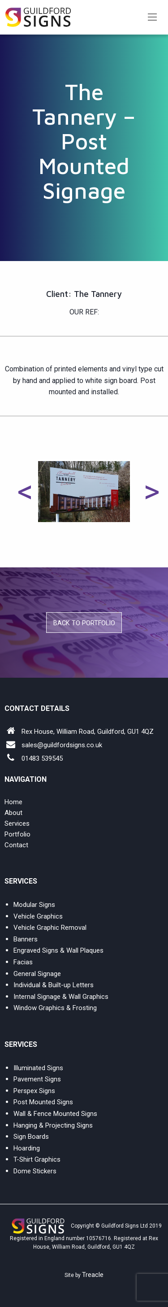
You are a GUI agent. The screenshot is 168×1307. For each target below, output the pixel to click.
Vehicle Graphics (38, 916)
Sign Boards (31, 1137)
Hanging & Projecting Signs (53, 1125)
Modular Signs (34, 905)
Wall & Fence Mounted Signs (55, 1114)
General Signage (37, 974)
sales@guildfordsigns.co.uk (62, 745)
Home (13, 802)
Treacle (92, 1275)
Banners (25, 939)
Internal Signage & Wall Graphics (60, 997)
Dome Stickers (34, 1171)
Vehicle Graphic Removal (49, 928)
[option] (84, 492)
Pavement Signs (37, 1079)
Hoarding (26, 1148)
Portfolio (17, 834)
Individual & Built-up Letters (53, 985)
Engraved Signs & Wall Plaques (58, 950)
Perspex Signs (34, 1091)
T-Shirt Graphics (36, 1159)
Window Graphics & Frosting (55, 1008)
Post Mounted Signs (43, 1102)
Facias (23, 962)
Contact (16, 845)
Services (17, 823)
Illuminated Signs (38, 1068)
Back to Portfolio (84, 623)
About (13, 813)
